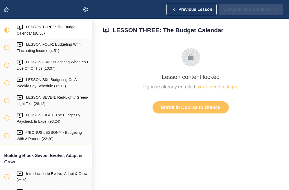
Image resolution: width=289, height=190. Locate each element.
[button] (6, 9)
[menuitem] (85, 9)
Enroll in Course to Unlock (190, 107)
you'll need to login (217, 86)
